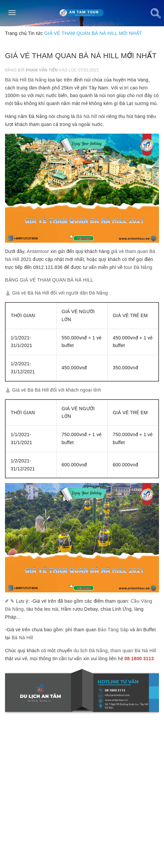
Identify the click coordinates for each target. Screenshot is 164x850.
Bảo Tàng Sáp (113, 629)
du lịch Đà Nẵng (91, 650)
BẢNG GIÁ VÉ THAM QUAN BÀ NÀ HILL (49, 280)
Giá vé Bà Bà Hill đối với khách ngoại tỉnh (56, 390)
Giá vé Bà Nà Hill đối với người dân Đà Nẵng (60, 293)
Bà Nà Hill (22, 637)
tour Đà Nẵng (138, 267)
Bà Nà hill (86, 116)
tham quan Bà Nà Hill (133, 650)
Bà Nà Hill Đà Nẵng (26, 79)
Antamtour (38, 251)
